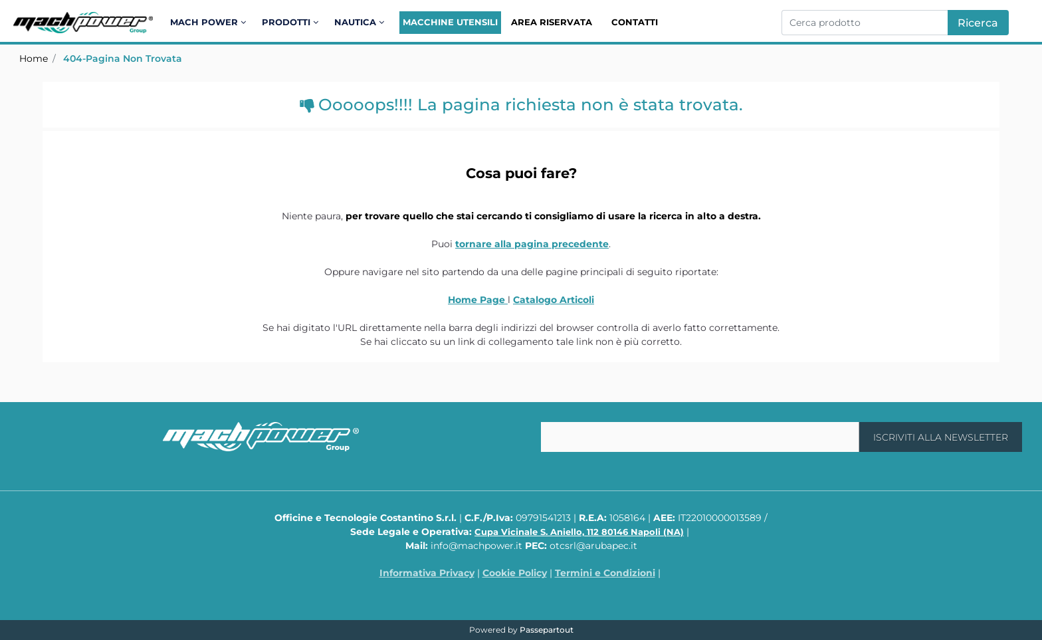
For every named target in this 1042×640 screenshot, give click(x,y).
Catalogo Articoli (553, 300)
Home (33, 58)
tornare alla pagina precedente (532, 244)
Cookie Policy (514, 573)
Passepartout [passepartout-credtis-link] (546, 630)
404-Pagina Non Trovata (122, 58)
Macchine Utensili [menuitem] (450, 22)
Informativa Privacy (426, 573)
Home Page (478, 300)
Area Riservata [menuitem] (551, 22)
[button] (978, 22)
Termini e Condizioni (605, 573)
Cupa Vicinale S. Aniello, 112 (579, 531)
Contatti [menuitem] (634, 22)
